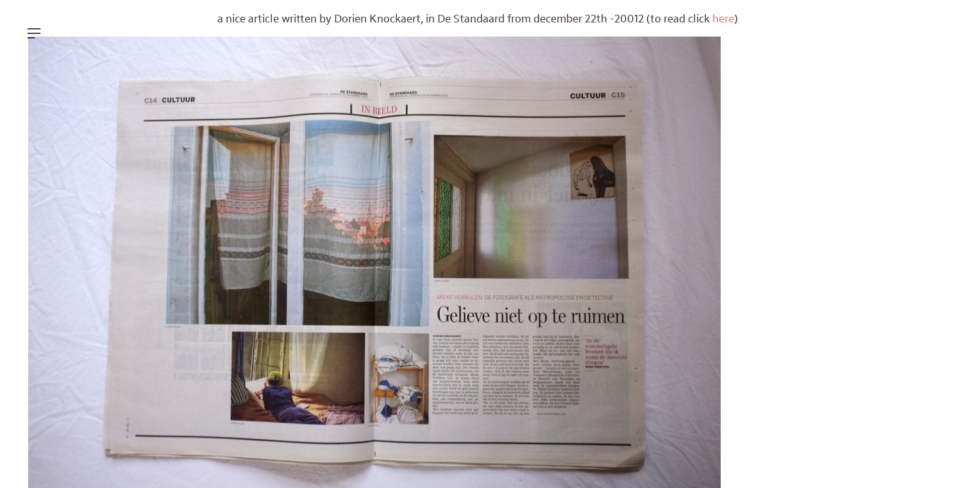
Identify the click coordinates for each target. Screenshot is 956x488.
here (723, 19)
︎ (34, 34)
